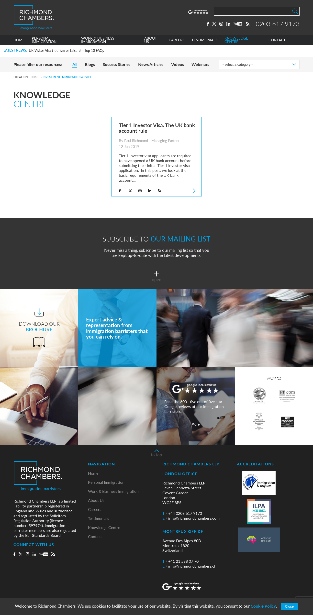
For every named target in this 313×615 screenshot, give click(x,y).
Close (289, 606)
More (195, 424)
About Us (96, 500)
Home (35, 77)
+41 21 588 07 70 (180, 561)
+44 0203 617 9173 (182, 513)
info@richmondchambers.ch (189, 566)
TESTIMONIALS (204, 40)
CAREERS (176, 40)
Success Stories (116, 64)
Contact (95, 536)
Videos (177, 64)
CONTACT (277, 40)
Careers (94, 509)
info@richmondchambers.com (191, 518)
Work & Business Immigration (113, 491)
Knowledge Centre (104, 527)
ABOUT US (150, 40)
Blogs (90, 64)
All (74, 64)
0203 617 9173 (278, 24)
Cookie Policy (263, 606)
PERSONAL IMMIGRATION (44, 40)
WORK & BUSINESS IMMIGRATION (97, 40)
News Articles (150, 64)
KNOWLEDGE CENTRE (236, 40)
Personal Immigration (106, 482)
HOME (19, 40)
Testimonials (98, 518)
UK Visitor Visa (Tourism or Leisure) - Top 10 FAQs (66, 51)
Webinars (200, 64)
